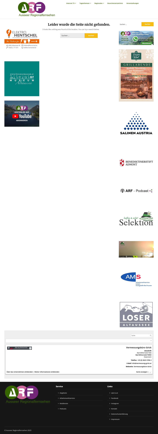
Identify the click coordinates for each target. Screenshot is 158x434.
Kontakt (114, 409)
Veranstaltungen (132, 3)
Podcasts (63, 409)
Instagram (115, 403)
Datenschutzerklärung (119, 414)
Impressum (115, 419)
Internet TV (70, 3)
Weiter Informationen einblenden (46, 372)
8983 (149, 355)
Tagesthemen (84, 3)
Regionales (98, 3)
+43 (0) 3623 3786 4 (144, 360)
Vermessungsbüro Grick (142, 366)
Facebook (114, 398)
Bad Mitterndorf (141, 355)
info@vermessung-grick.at (141, 363)
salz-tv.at (114, 393)
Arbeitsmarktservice (67, 398)
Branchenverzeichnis (115, 3)
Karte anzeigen (141, 372)
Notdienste (64, 403)
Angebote (63, 393)
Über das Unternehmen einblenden (20, 372)
